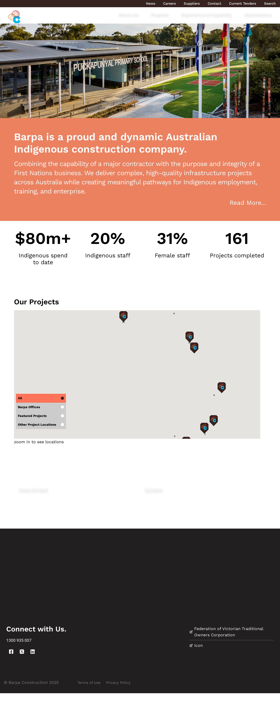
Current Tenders (242, 3)
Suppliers (192, 3)
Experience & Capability (206, 15)
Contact (214, 3)
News (150, 3)
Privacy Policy (122, 705)
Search (270, 3)
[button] (92, 342)
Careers (169, 3)
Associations (257, 15)
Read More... (248, 202)
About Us (129, 15)
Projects (160, 15)
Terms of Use (90, 705)
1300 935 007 (25, 662)
